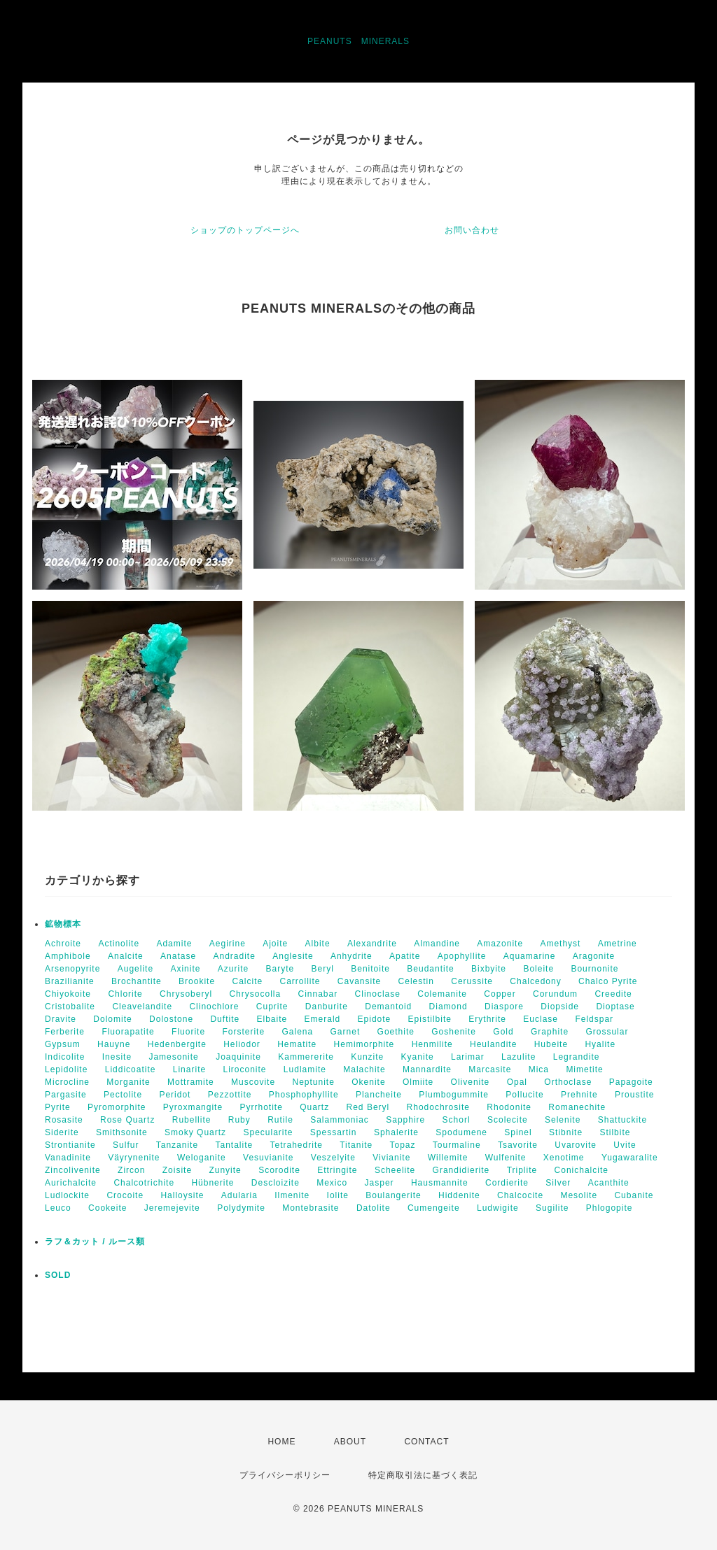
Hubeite (551, 1044)
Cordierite (507, 1183)
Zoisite (177, 1170)
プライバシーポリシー (284, 1475)
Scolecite (507, 1120)
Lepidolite (66, 1069)
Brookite (197, 981)
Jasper (379, 1183)
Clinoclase (378, 994)
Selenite (562, 1120)
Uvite (624, 1145)
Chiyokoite (68, 994)
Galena (297, 1032)
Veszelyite (333, 1157)
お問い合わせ (472, 230)
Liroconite (244, 1069)
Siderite (62, 1132)
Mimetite (584, 1069)
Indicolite (65, 1057)
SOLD (58, 1275)
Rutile (280, 1120)
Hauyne (113, 1044)
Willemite (448, 1157)
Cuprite (272, 1006)
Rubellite (191, 1120)
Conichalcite (581, 1170)
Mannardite (427, 1069)
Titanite (356, 1145)
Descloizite (275, 1183)
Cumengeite (434, 1208)
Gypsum (63, 1044)
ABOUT (350, 1441)
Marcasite (489, 1069)
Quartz (314, 1107)
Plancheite (379, 1095)
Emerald (323, 1019)
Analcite (126, 956)
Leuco (58, 1208)
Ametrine (617, 943)
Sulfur (126, 1145)
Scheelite (395, 1170)
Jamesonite (173, 1057)
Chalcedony (535, 981)
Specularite (268, 1132)
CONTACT (426, 1441)
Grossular (606, 1032)
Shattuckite (622, 1120)
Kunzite (367, 1057)
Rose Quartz (127, 1120)
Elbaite (271, 1019)
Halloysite (182, 1195)
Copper (499, 994)
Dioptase (615, 1006)
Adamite (174, 943)
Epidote (374, 1019)
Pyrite (58, 1107)
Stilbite (614, 1132)
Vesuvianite (268, 1157)
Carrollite (300, 981)
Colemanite (442, 994)
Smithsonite (122, 1132)
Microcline (67, 1082)
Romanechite (577, 1107)
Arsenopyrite (72, 969)
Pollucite (524, 1095)
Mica (539, 1069)
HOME (281, 1441)
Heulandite (493, 1044)
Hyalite (600, 1044)
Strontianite (70, 1145)
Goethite (396, 1032)
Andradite (234, 956)
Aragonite (594, 956)
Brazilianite (70, 981)
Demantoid (388, 1006)
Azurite (233, 969)
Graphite (550, 1032)
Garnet (345, 1032)
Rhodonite (509, 1107)
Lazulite (518, 1057)
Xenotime (564, 1157)
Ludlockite (67, 1195)
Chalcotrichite (143, 1183)
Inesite (117, 1057)
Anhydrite (351, 956)
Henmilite (432, 1044)
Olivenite (470, 1082)
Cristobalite (70, 1006)
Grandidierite (461, 1170)
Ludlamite (305, 1069)
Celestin (416, 981)
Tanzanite (177, 1145)
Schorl (457, 1120)
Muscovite (253, 1082)
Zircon (131, 1170)
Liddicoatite (130, 1069)
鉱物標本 (63, 924)
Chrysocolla (255, 994)
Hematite (296, 1044)
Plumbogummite (454, 1095)
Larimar (468, 1057)
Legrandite (576, 1057)
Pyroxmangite (193, 1107)
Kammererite (306, 1057)
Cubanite (633, 1195)
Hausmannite (439, 1183)
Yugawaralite (629, 1157)
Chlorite (125, 994)
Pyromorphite (117, 1107)
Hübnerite (212, 1183)
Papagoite (631, 1082)
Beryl (323, 969)
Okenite (368, 1082)
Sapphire (405, 1120)
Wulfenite (506, 1157)
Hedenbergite (177, 1044)
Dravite (60, 1019)
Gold (503, 1032)
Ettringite (337, 1170)
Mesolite (578, 1195)
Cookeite (107, 1208)
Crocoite (125, 1195)
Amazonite (500, 943)
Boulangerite (393, 1195)
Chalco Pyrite (607, 981)
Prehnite (579, 1095)
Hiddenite (459, 1195)
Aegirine (227, 943)
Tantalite (234, 1145)
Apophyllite (462, 956)
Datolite (373, 1208)
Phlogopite (609, 1208)
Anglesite (292, 956)
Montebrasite (310, 1208)
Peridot (174, 1095)
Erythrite (487, 1019)
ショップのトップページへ (245, 230)
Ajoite (275, 943)
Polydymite (241, 1208)
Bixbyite (488, 969)
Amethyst (560, 943)
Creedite (613, 994)
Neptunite (313, 1082)
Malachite (364, 1069)
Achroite (63, 943)
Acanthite (608, 1183)
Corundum (555, 994)
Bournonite (594, 969)
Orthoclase (568, 1082)
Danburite (326, 1006)
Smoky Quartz (195, 1132)
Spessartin (333, 1132)
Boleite (538, 969)
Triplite (522, 1170)
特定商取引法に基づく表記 (423, 1475)
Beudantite (430, 969)
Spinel (517, 1132)
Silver (558, 1183)
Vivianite (391, 1157)
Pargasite (66, 1095)
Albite (317, 943)
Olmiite (418, 1082)
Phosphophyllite (304, 1095)
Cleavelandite (142, 1006)
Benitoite (370, 969)
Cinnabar (318, 994)
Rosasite (64, 1120)
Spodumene (461, 1132)
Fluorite (188, 1032)
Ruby (239, 1120)
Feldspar (594, 1019)
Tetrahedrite (296, 1145)
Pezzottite (230, 1095)
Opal (517, 1082)
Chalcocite (520, 1195)
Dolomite (112, 1019)
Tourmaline (457, 1145)
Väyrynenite (134, 1157)
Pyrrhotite (260, 1107)
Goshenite (453, 1032)
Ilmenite (291, 1195)
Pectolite (123, 1095)
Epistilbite (430, 1019)
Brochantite (136, 981)
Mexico (331, 1183)
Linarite (189, 1069)
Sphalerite (396, 1132)
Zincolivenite (73, 1170)
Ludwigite (498, 1208)
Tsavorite (518, 1145)
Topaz (402, 1145)
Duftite (224, 1019)
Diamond (448, 1006)
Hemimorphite (364, 1044)
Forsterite (243, 1032)
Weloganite (201, 1157)
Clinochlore (214, 1006)
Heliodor (241, 1044)
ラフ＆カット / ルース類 (95, 1241)
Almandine (437, 943)
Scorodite (279, 1170)
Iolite (338, 1195)
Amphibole (68, 956)
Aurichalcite (71, 1183)
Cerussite (472, 981)
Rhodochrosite (438, 1107)
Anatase (178, 956)
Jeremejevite (172, 1208)
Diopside (560, 1006)
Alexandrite (372, 943)
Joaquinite (238, 1057)
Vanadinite (68, 1157)
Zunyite (225, 1170)
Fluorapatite (128, 1032)
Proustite (634, 1095)
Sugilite (552, 1208)
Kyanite (417, 1057)
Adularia (239, 1195)
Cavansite (359, 981)
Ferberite (65, 1032)
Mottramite (190, 1082)
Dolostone (171, 1019)
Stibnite (566, 1132)
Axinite (185, 969)
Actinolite (118, 943)
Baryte (280, 969)
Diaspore (504, 1006)
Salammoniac (339, 1120)
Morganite (128, 1082)
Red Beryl (368, 1107)
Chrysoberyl (186, 994)
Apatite (404, 956)
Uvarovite (576, 1145)
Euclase (540, 1019)
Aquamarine (529, 956)
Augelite (135, 969)
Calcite (247, 981)
